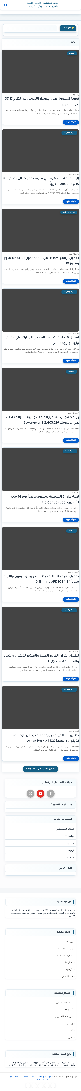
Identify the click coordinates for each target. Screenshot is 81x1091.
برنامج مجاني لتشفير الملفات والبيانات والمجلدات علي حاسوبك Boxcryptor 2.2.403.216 (42, 420)
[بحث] (5, 5)
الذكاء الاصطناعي (65, 829)
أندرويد (70, 843)
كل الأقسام (67, 976)
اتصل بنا (69, 962)
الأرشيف (69, 969)
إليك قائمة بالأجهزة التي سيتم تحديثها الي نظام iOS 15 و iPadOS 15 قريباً (41, 181)
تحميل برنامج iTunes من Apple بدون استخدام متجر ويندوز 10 (41, 261)
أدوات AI (68, 1009)
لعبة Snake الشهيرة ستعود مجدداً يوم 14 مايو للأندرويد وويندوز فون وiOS (45, 499)
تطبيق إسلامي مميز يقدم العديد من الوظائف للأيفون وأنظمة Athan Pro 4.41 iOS (46, 738)
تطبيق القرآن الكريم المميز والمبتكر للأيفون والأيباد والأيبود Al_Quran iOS (41, 659)
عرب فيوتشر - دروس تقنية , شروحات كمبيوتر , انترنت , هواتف (42, 5)
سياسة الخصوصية (64, 948)
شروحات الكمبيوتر (64, 1016)
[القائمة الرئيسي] (75, 5)
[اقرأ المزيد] (71, 122)
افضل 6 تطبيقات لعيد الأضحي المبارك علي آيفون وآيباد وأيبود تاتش (42, 340)
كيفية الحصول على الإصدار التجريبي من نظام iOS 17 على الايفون (41, 102)
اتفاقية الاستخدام (64, 955)
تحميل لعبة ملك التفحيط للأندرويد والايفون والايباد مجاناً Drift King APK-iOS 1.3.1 (41, 579)
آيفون (71, 851)
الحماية (70, 858)
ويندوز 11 (69, 836)
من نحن (69, 941)
